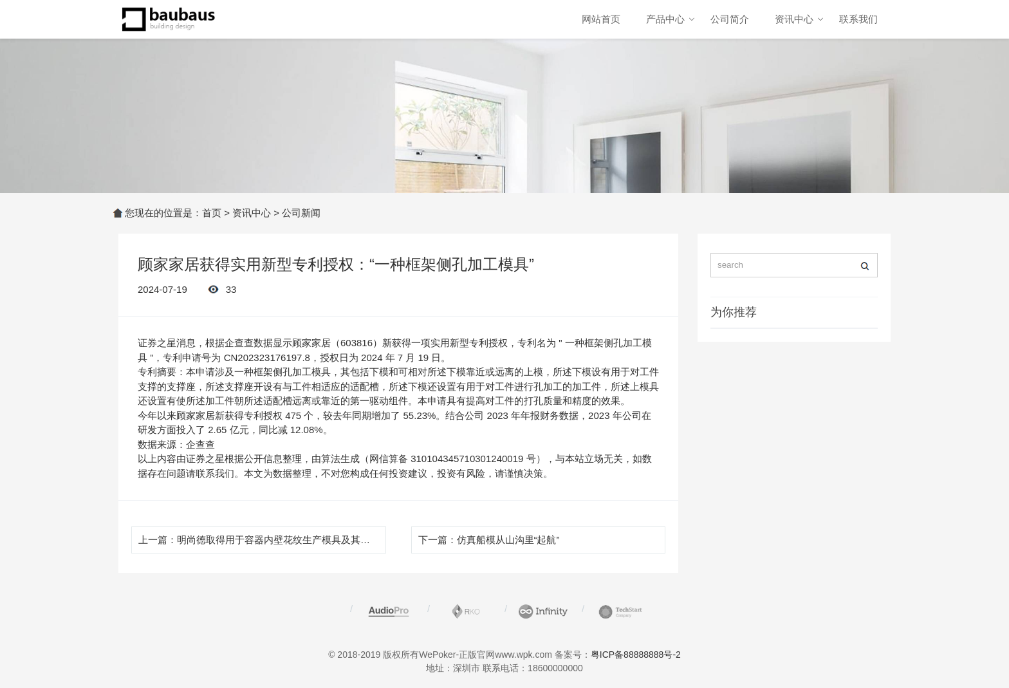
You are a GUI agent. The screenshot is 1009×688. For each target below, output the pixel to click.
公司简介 (729, 19)
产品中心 (665, 19)
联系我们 (858, 19)
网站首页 (601, 19)
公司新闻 (301, 212)
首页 (211, 212)
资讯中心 (794, 19)
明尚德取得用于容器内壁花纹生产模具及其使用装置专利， (302, 539)
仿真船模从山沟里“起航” (508, 539)
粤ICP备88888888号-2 (636, 654)
